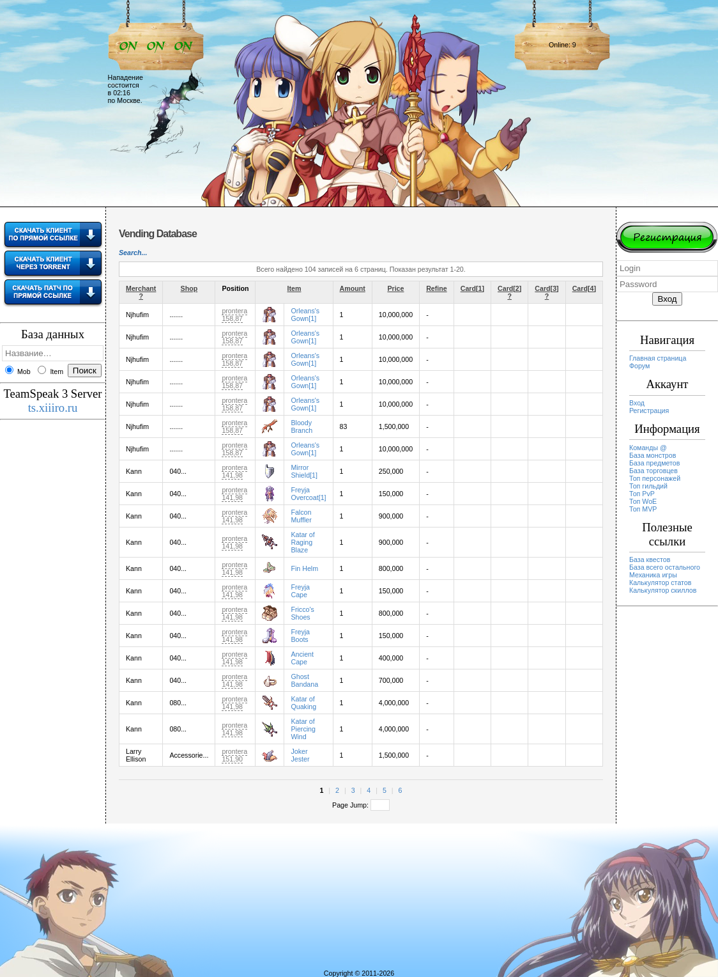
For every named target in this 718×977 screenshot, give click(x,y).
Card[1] (472, 288)
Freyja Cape (300, 590)
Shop (189, 288)
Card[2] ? (509, 292)
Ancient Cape (302, 658)
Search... (133, 252)
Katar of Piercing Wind (303, 728)
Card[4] (584, 288)
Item (294, 288)
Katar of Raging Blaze (302, 542)
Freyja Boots (300, 635)
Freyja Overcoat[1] (308, 493)
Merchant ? (141, 292)
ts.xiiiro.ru (53, 407)
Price (395, 288)
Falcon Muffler (301, 516)
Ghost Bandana (304, 680)
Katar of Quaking (303, 702)
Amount (352, 288)
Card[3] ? (546, 292)
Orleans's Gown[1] (305, 314)
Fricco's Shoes (302, 613)
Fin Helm (304, 568)
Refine (436, 288)
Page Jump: (361, 805)
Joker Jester (300, 755)
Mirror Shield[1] (304, 471)
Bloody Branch (301, 426)
